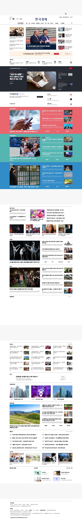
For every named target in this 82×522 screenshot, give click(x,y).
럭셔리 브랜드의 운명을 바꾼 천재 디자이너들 (21, 289)
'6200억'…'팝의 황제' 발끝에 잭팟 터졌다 (17, 234)
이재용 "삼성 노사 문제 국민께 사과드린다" (59, 352)
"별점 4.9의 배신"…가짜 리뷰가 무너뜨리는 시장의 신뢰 (16, 347)
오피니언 (51, 23)
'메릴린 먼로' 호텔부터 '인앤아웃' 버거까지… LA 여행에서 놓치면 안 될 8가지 (52, 405)
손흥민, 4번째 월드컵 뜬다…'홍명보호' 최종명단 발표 (68, 47)
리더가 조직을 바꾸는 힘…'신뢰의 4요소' (16, 463)
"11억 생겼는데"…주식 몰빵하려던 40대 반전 (18, 217)
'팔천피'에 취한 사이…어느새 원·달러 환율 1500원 (52, 118)
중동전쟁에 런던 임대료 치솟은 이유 (65, 463)
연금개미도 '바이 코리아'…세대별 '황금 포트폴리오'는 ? (24, 131)
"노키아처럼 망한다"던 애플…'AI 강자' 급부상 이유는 (62, 75)
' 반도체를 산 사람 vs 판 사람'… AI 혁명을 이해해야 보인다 (62, 85)
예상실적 (47, 159)
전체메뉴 (63, 23)
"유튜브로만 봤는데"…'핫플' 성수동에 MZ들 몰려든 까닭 (37, 347)
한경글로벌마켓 (13, 135)
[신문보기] (10, 19)
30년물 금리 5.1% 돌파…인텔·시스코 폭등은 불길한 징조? (52, 140)
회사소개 (11, 504)
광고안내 (24, 504)
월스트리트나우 (46, 137)
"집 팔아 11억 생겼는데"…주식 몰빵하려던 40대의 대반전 (57, 438)
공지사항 (36, 468)
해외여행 (60, 425)
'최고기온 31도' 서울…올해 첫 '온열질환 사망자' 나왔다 (16, 41)
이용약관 (37, 510)
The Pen (11, 451)
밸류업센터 (67, 186)
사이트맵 (26, 510)
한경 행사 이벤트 (13, 468)
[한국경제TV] (14, 19)
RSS (33, 510)
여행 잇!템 (68, 425)
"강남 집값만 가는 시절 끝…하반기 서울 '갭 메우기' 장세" (24, 187)
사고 (71, 468)
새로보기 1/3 (70, 344)
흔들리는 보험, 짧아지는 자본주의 (31, 63)
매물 (57, 186)
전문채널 (56, 23)
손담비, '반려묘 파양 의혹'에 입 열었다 (49, 234)
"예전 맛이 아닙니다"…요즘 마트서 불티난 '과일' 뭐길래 (56, 441)
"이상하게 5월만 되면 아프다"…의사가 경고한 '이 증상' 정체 (59, 368)
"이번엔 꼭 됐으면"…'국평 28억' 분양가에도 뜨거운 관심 (37, 352)
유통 (48, 23)
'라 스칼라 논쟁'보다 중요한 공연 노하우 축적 (47, 63)
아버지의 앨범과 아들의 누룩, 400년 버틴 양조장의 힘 (52, 276)
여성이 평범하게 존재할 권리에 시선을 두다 (51, 249)
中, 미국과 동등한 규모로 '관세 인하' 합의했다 (38, 46)
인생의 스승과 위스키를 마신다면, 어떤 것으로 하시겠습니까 (52, 269)
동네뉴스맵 (47, 186)
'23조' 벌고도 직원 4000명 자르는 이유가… (56, 213)
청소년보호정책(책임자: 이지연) (51, 510)
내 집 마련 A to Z (12, 72)
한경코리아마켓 (13, 108)
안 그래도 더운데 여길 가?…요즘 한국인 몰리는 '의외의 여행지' (16, 357)
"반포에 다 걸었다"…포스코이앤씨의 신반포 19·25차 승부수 (52, 166)
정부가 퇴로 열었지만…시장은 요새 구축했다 (48, 463)
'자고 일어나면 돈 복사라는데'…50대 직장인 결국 (55, 448)
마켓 (67, 131)
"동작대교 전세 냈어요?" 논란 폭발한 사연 (55, 215)
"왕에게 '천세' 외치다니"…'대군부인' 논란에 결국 (33, 234)
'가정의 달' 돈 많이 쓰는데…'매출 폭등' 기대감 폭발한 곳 (16, 352)
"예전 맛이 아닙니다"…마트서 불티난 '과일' (56, 218)
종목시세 (57, 159)
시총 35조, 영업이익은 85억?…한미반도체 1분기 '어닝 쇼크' (24, 448)
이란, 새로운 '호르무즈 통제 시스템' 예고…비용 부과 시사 (68, 41)
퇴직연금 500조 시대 (16, 399)
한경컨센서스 (48, 131)
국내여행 (53, 425)
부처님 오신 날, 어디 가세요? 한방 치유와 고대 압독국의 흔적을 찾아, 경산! (24, 426)
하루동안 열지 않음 (67, 53)
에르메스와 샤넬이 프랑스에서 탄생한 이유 (51, 283)
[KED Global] (21, 19)
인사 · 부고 (68, 468)
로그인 (71, 17)
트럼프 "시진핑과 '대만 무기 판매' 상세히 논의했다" (16, 48)
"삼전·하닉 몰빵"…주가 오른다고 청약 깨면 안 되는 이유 (17, 76)
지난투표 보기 (63, 379)
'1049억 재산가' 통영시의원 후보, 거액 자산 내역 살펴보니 (24, 434)
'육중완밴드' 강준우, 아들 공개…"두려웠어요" (64, 234)
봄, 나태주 (28, 463)
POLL (11, 374)
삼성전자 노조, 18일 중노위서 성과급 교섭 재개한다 (68, 29)
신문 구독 (60, 17)
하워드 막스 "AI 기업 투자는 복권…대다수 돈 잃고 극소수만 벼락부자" (52, 153)
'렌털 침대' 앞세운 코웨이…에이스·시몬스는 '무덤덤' (16, 363)
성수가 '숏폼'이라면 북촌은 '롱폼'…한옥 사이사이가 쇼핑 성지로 (37, 368)
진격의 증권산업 (58, 399)
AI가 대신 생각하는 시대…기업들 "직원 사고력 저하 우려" (37, 363)
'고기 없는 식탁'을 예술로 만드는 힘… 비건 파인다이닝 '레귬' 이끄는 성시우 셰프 (52, 412)
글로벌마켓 (38, 23)
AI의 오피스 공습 (37, 399)
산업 (29, 23)
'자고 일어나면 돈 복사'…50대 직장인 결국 (17, 210)
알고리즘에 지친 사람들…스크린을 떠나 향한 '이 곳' (52, 289)
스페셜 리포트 (12, 384)
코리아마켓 (33, 23)
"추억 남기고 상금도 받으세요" (48, 180)
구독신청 (15, 504)
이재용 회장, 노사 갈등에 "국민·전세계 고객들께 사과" (68, 35)
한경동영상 (12, 296)
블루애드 (28, 504)
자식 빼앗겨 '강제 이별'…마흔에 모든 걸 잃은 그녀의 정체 (59, 347)
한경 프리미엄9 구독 (66, 17)
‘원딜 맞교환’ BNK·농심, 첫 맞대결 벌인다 (59, 357)
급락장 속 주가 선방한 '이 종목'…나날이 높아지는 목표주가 (57, 434)
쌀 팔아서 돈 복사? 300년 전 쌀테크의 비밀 (16, 38)
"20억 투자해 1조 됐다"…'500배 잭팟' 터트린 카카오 (23, 441)
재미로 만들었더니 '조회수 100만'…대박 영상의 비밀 (36, 219)
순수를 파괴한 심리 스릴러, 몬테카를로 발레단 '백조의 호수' (25, 262)
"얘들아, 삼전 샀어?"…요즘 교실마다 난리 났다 (59, 363)
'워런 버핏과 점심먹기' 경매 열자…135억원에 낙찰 (52, 146)
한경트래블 (12, 403)
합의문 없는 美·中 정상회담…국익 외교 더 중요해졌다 (16, 63)
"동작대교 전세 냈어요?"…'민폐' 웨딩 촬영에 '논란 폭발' (56, 444)
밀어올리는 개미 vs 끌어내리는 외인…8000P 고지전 (52, 111)
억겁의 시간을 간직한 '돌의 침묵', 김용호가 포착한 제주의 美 (52, 242)
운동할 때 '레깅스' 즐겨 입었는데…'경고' (55, 221)
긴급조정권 (60, 62)
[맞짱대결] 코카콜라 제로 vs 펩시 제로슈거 (27, 376)
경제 (26, 23)
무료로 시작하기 (40, 96)
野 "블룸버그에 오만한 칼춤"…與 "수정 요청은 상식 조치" (16, 45)
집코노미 (42, 23)
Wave (11, 266)
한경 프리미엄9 (20, 23)
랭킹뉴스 (11, 431)
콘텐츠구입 (17, 510)
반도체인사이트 (60, 72)
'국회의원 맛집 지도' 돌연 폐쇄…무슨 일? (55, 210)
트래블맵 (46, 425)
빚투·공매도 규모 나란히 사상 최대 (49, 125)
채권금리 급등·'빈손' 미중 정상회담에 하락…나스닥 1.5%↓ (23, 159)
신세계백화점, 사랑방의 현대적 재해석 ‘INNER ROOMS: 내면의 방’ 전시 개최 (51, 419)
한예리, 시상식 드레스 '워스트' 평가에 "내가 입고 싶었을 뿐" (24, 438)
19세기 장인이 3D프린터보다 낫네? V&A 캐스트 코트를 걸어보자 (52, 256)
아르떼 (11, 239)
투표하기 (63, 376)
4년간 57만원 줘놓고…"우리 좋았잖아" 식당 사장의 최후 (16, 368)
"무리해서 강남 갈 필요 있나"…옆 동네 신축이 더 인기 (52, 173)
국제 (45, 23)
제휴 (15, 510)
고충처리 (19, 504)
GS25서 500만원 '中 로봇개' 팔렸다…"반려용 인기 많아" (37, 357)
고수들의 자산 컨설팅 (61, 82)
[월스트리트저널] (17, 19)
